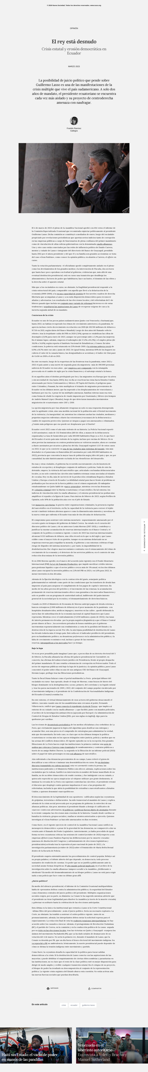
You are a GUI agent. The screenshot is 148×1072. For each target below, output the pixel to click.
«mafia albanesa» (104, 244)
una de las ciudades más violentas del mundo (84, 449)
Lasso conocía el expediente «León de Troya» (77, 706)
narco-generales (72, 486)
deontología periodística (59, 724)
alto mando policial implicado (81, 866)
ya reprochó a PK (39, 943)
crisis (64, 1005)
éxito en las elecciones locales (52, 930)
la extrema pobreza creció (99, 346)
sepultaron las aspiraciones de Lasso (61, 306)
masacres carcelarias (45, 505)
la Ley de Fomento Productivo (64, 564)
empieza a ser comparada (80, 368)
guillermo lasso (88, 1005)
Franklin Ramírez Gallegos (74, 129)
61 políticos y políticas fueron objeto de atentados (85, 810)
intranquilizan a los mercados (54, 643)
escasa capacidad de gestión (70, 293)
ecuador (74, 1005)
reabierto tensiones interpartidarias (89, 921)
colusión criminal (43, 490)
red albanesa (76, 754)
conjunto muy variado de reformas (76, 303)
